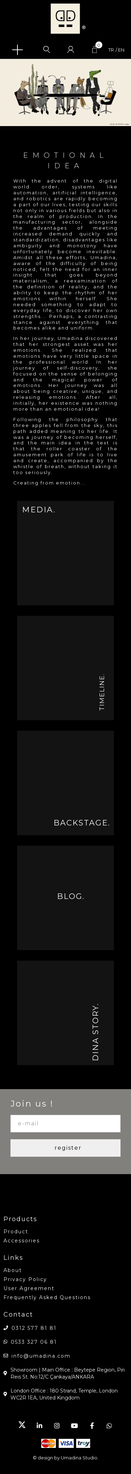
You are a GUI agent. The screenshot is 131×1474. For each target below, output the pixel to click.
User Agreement (28, 1288)
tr (111, 50)
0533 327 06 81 (34, 1342)
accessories (21, 1240)
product (15, 1231)
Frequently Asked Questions (47, 1297)
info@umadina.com (41, 1356)
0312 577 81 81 (34, 1328)
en (121, 50)
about (12, 1270)
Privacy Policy (25, 1279)
